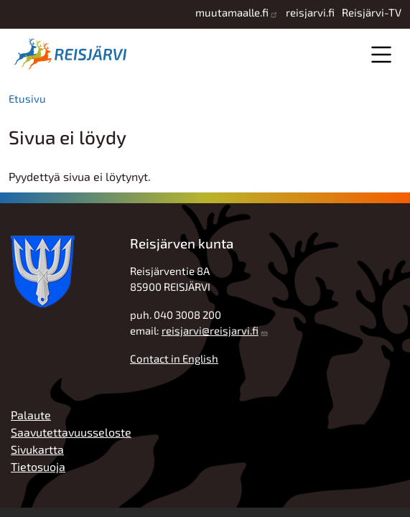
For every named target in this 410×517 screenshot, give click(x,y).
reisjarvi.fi (310, 12)
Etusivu (27, 98)
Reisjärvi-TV (371, 12)
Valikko (380, 54)
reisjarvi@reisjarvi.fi (210, 330)
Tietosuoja (38, 466)
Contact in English (174, 358)
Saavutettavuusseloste (71, 432)
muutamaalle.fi (232, 12)
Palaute (31, 414)
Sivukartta (37, 449)
